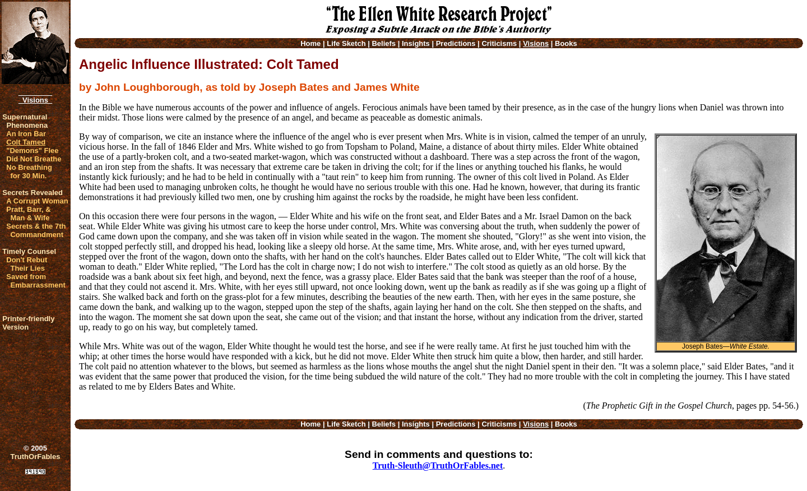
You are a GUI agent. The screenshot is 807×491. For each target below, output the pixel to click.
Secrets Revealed (32, 192)
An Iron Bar (26, 133)
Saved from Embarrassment (36, 280)
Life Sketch (346, 43)
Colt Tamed (25, 142)
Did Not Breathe (33, 159)
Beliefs (384, 43)
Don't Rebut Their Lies (26, 264)
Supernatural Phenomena (25, 121)
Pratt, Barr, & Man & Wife (28, 213)
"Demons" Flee (32, 150)
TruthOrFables (36, 456)
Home (310, 43)
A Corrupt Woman (37, 201)
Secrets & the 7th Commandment (36, 230)
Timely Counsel (29, 251)
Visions (35, 100)
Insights (416, 43)
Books (566, 43)
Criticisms (499, 43)
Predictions (456, 43)
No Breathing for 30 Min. (29, 171)
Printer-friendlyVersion (28, 322)
